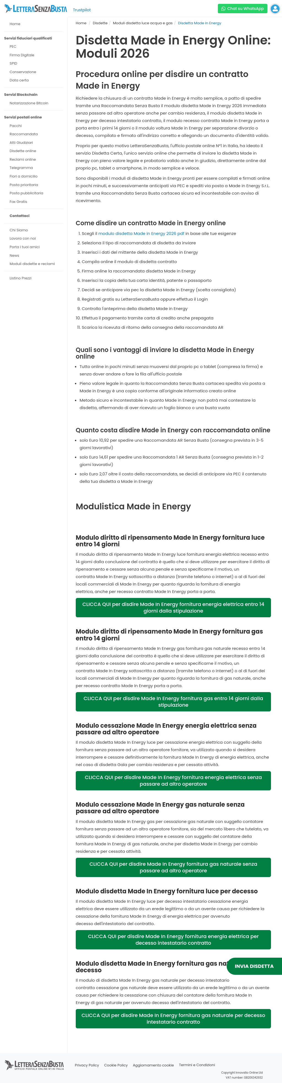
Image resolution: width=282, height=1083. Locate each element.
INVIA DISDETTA (254, 966)
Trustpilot (82, 10)
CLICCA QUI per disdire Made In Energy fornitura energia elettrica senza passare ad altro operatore (173, 780)
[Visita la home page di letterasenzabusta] (35, 8)
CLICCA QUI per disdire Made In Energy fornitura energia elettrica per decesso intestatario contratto (173, 939)
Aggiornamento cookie (153, 1065)
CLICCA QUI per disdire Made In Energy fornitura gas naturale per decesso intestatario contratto (173, 1018)
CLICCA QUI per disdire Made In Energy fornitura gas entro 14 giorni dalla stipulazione (173, 701)
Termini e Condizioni (197, 1065)
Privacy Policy (87, 1065)
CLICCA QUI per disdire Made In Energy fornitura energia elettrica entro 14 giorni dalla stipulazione (173, 607)
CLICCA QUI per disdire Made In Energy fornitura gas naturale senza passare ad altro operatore (173, 867)
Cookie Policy (116, 1065)
